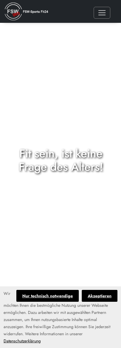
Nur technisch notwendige (47, 296)
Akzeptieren (99, 296)
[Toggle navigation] (102, 13)
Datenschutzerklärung (22, 341)
